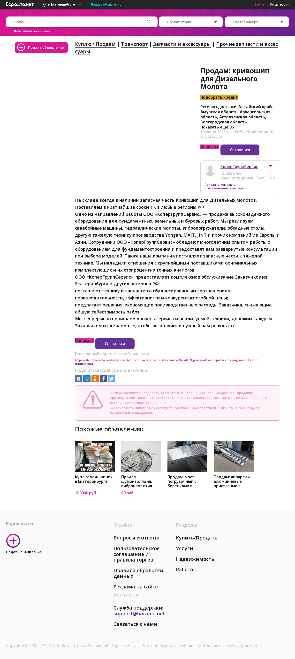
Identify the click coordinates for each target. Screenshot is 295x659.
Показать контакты (220, 184)
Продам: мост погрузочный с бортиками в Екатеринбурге (182, 482)
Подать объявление (106, 4)
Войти (259, 4)
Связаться (240, 150)
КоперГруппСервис (239, 166)
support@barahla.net (139, 613)
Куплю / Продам (95, 44)
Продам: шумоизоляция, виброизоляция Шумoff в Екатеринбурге (136, 482)
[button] (273, 167)
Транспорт (134, 44)
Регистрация (279, 4)
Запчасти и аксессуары (182, 44)
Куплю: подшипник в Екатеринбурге (94, 479)
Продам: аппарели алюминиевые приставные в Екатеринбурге (232, 482)
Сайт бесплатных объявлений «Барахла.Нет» (95, 645)
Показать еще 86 (217, 127)
